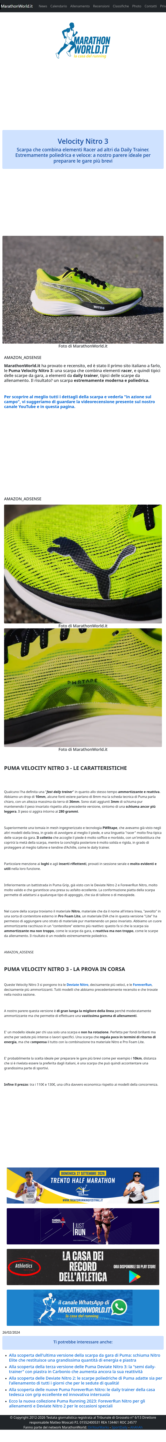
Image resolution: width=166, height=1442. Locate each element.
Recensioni (101, 6)
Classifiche (121, 6)
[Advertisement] (83, 97)
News (43, 6)
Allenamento (80, 6)
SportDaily (119, 1427)
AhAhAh (136, 1427)
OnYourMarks (98, 1427)
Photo (136, 6)
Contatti (151, 6)
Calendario (58, 6)
